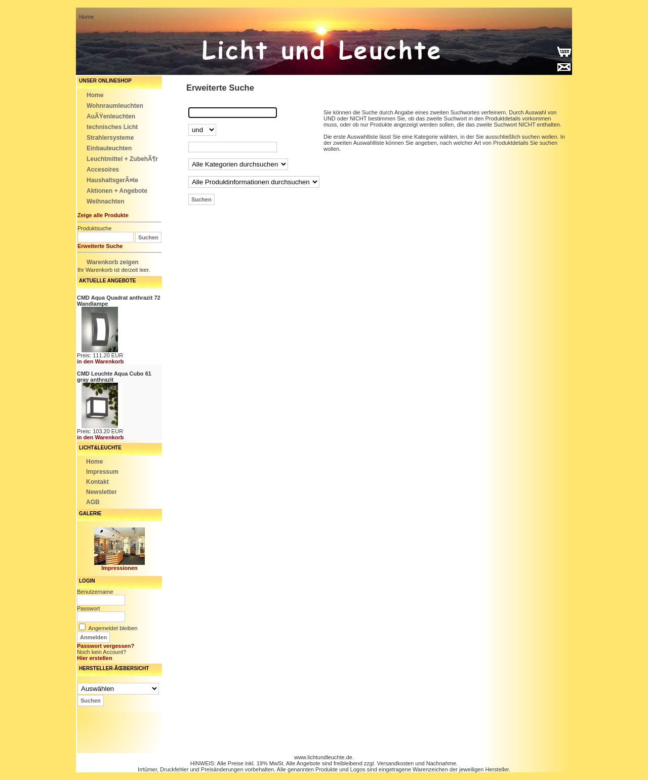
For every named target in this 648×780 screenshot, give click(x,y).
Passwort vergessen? (105, 646)
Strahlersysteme (110, 137)
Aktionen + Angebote (117, 190)
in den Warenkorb (100, 361)
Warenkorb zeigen (113, 262)
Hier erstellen (94, 658)
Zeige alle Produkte (103, 215)
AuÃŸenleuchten (111, 116)
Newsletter (101, 492)
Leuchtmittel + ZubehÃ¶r (122, 158)
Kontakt (97, 481)
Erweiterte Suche (100, 246)
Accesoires (103, 169)
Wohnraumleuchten (115, 105)
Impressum (102, 471)
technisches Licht (112, 127)
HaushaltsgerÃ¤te (112, 180)
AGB (93, 502)
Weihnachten (105, 201)
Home (95, 95)
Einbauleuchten (109, 148)
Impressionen (119, 568)
